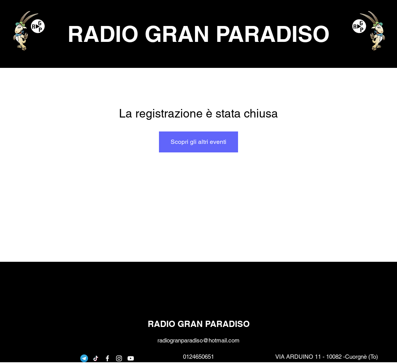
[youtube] (131, 358)
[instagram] (119, 358)
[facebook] (107, 358)
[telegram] (84, 358)
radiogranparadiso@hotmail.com (198, 340)
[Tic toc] (96, 358)
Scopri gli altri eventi (198, 141)
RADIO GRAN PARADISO (198, 34)
